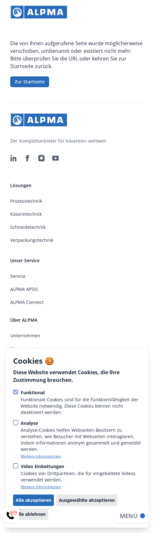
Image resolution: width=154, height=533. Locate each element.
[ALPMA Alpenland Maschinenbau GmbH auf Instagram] (41, 158)
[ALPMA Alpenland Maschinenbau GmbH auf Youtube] (55, 158)
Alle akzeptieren (33, 500)
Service (18, 276)
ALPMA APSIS (24, 289)
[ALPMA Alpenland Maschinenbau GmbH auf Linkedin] (13, 158)
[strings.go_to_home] (39, 12)
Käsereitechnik (26, 214)
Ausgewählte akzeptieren (87, 500)
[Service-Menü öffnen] (11, 515)
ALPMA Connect (27, 302)
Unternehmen (25, 336)
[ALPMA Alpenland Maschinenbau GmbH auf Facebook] (27, 158)
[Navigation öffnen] (132, 516)
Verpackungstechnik (31, 240)
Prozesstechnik (26, 201)
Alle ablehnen (31, 514)
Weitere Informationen (41, 456)
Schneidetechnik (28, 227)
